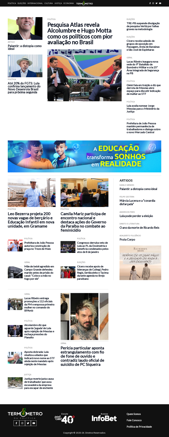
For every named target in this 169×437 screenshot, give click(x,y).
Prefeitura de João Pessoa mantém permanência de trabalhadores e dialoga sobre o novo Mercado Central (143, 128)
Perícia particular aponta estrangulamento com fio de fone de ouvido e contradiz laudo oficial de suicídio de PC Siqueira (82, 356)
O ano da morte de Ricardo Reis (139, 227)
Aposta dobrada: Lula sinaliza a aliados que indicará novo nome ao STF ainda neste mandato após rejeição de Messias (39, 358)
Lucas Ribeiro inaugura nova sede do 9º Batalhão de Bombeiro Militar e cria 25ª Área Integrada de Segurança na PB (143, 67)
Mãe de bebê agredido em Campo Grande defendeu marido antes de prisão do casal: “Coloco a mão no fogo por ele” (39, 272)
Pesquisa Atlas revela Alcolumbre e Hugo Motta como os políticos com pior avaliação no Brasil (79, 33)
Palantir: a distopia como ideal (25, 47)
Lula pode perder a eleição (136, 216)
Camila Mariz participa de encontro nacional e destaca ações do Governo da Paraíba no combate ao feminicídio (83, 221)
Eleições (22, 3)
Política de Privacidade (139, 426)
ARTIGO (11, 42)
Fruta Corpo (127, 239)
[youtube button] (160, 3)
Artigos (12, 10)
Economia (69, 3)
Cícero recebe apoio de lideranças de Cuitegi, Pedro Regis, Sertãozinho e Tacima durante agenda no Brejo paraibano (92, 272)
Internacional (35, 3)
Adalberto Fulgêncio (130, 235)
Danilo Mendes (126, 185)
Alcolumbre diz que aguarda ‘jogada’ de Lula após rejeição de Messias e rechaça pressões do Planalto (39, 331)
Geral (129, 57)
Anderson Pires (127, 212)
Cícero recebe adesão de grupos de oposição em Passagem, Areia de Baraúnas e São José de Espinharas (143, 45)
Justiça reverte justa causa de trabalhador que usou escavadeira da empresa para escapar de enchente (39, 383)
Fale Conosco (134, 420)
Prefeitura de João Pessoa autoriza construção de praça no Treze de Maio (39, 245)
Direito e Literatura (129, 223)
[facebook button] (150, 3)
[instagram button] (153, 3)
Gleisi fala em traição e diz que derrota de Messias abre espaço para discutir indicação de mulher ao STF (144, 89)
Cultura (48, 3)
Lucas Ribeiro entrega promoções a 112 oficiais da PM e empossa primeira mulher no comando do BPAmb (39, 304)
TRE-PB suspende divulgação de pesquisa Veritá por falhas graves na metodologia (143, 26)
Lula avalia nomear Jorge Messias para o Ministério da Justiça (143, 108)
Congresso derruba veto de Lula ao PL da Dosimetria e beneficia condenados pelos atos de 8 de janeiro (92, 247)
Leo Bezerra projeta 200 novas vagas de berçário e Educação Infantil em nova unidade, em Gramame (31, 219)
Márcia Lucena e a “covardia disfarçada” (137, 202)
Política (12, 3)
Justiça (58, 3)
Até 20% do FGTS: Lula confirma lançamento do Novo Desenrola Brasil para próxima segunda (24, 88)
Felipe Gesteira (126, 196)
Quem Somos (134, 413)
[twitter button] (156, 3)
